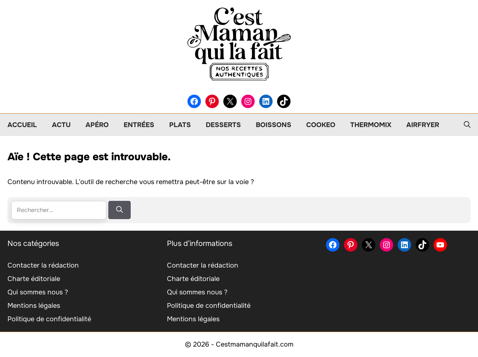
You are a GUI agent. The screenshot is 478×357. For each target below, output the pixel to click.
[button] (467, 125)
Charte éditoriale (33, 279)
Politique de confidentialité (49, 319)
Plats (180, 125)
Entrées (139, 125)
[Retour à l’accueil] (239, 44)
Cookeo (320, 125)
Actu (61, 125)
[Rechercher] (119, 210)
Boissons (273, 125)
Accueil (22, 125)
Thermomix (370, 125)
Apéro (97, 125)
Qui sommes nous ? (37, 292)
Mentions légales (33, 305)
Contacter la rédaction (43, 265)
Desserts (223, 125)
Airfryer (422, 125)
